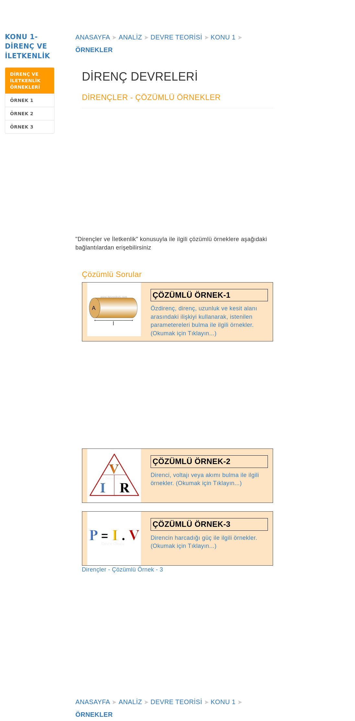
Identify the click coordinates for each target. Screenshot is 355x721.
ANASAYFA (92, 37)
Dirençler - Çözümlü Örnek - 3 (122, 569)
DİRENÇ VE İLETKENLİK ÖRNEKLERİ (25, 81)
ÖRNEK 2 (21, 113)
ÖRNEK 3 (21, 126)
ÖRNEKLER (94, 49)
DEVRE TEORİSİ (176, 37)
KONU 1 (223, 37)
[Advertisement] (177, 181)
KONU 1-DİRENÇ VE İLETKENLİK (27, 46)
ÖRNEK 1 (21, 100)
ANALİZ (130, 37)
